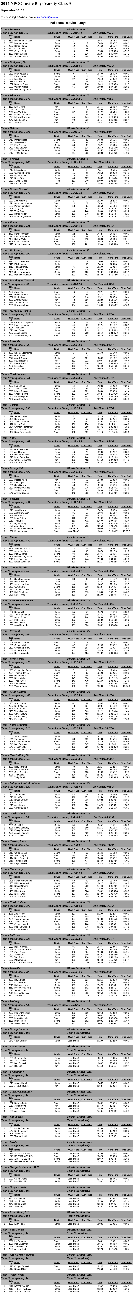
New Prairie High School (47, 17)
